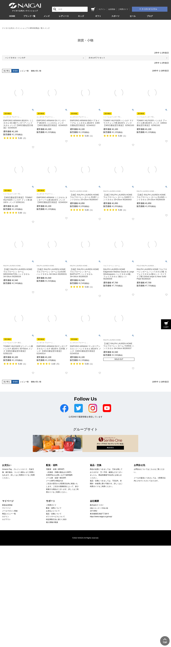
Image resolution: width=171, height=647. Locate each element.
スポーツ (115, 16)
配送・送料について (53, 508)
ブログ (150, 16)
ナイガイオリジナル (149, 9)
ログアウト (6, 519)
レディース (64, 16)
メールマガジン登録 (10, 511)
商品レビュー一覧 (9, 514)
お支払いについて (53, 511)
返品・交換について (53, 514)
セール (133, 16)
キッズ (81, 16)
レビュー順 (24, 71)
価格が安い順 (36, 71)
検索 (55, 9)
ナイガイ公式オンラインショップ (15, 28)
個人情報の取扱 (52, 522)
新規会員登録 (7, 505)
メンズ (47, 16)
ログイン (102, 9)
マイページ (6, 508)
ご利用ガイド (123, 9)
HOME (12, 16)
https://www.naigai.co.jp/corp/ (101, 517)
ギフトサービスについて (55, 517)
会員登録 (111, 9)
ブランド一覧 (29, 16)
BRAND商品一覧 (36, 28)
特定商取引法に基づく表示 (56, 519)
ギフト (98, 16)
